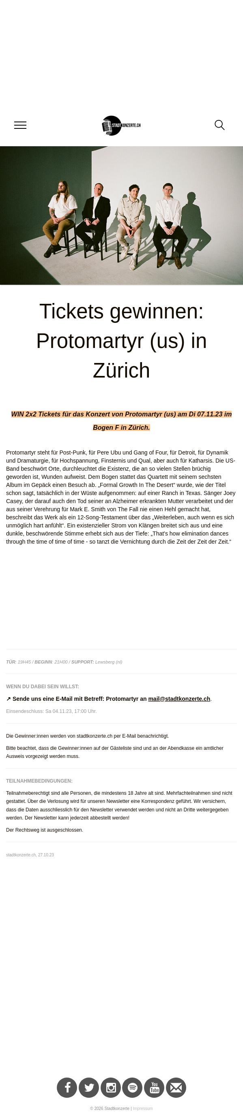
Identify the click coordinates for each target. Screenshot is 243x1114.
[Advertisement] (118, 1004)
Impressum (143, 1108)
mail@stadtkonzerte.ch (179, 699)
